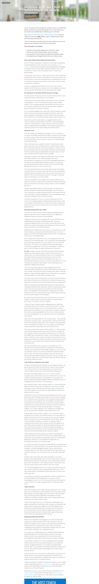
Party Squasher (46, 333)
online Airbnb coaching (67, 501)
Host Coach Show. (38, 496)
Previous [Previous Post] (26, 568)
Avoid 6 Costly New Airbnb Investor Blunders (60, 571)
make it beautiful (54, 63)
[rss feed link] (74, 576)
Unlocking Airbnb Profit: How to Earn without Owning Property (36, 571)
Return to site (6, 2)
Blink (54, 292)
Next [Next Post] (51, 568)
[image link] (49, 531)
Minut (53, 342)
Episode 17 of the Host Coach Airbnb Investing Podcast (42, 34)
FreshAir (49, 367)
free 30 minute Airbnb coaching (53, 503)
